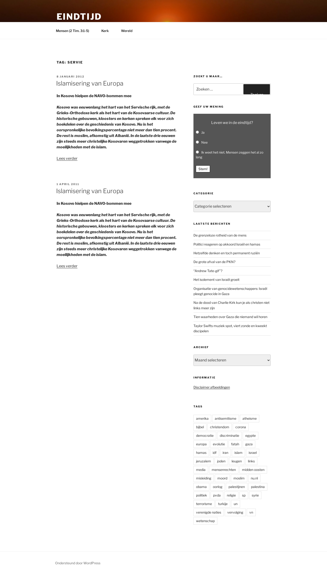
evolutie (219, 444)
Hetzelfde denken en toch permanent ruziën (226, 253)
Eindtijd (79, 16)
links (251, 461)
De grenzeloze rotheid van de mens (219, 235)
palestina (258, 487)
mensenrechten (224, 470)
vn (251, 512)
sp (244, 495)
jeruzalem (203, 461)
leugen (237, 461)
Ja (203, 132)
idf (214, 453)
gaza (249, 444)
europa (201, 444)
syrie (255, 495)
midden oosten (253, 470)
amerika (202, 418)
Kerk (107, 31)
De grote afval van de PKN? (214, 262)
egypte (250, 435)
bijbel (200, 427)
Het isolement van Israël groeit (216, 280)
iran (225, 453)
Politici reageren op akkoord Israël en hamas (226, 244)
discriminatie (229, 435)
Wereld (129, 31)
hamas (201, 453)
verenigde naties (208, 512)
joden (221, 461)
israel (253, 453)
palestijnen (236, 487)
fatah (235, 444)
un (235, 504)
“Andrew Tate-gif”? (207, 271)
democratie (205, 435)
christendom (219, 427)
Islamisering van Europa (89, 83)
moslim (239, 478)
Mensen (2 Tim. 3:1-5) (75, 31)
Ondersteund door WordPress (77, 563)
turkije (223, 504)
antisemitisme (225, 418)
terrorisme (204, 504)
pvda (217, 495)
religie (231, 495)
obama (201, 487)
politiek (201, 495)
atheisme (249, 418)
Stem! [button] (202, 169)
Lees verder (67, 158)
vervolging (235, 512)
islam (238, 453)
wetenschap (205, 521)
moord (222, 478)
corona (240, 427)
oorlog (217, 487)
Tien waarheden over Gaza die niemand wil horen (230, 317)
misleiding (203, 478)
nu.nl (254, 478)
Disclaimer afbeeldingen (211, 387)
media (201, 470)
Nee (204, 142)
